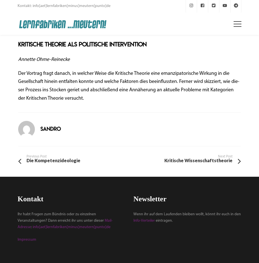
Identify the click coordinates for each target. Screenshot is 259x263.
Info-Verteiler (144, 221)
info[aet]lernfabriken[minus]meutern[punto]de (72, 227)
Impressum (27, 240)
